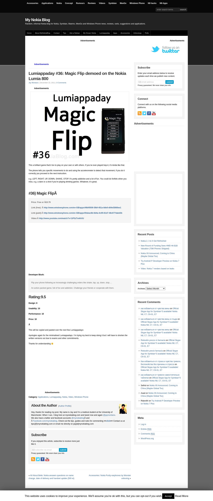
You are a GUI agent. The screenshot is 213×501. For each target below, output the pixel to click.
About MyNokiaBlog (42, 33)
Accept (168, 496)
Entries (146, 429)
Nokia (59, 3)
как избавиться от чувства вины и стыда (159, 319)
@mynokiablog (77, 418)
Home (29, 33)
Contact (57, 33)
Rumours (80, 3)
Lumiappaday (105, 33)
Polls (147, 33)
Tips (64, 33)
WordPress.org (147, 438)
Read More (181, 496)
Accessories (32, 3)
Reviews (92, 3)
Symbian (112, 3)
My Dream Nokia (89, 33)
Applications (47, 3)
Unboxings (137, 33)
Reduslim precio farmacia (152, 351)
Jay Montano (33, 83)
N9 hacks (152, 3)
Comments (148, 434)
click (108, 421)
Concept (69, 3)
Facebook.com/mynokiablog (45, 421)
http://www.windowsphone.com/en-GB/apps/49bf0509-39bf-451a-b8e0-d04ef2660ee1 (82, 207)
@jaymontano (109, 415)
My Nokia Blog (37, 20)
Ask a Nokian (75, 33)
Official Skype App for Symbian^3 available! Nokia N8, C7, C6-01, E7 (160, 311)
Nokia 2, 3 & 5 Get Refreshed (153, 241)
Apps (115, 33)
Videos (102, 3)
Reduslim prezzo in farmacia (153, 340)
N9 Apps (164, 3)
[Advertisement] (88, 49)
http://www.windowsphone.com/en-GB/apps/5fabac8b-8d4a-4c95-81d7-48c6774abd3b (83, 213)
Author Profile (65, 406)
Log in (143, 424)
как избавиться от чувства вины (155, 308)
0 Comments (61, 83)
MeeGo (123, 3)
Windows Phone (137, 3)
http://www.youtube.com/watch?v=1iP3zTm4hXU (61, 218)
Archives (141, 289)
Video (70, 397)
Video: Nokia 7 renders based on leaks (157, 269)
